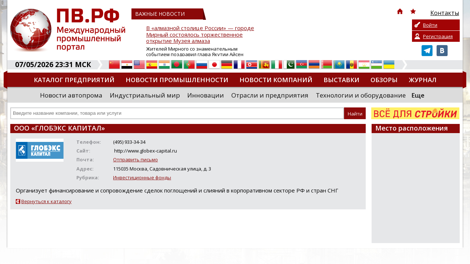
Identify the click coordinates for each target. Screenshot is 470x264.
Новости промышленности (177, 80)
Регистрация (438, 36)
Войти (430, 25)
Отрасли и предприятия (269, 95)
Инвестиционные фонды (142, 177)
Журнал (423, 80)
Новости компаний (275, 80)
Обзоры (384, 80)
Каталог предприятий (74, 80)
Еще (417, 95)
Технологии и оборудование (361, 95)
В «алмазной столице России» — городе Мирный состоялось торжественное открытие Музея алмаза (200, 34)
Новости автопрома (71, 95)
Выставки (341, 80)
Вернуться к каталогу (46, 201)
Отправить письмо (135, 159)
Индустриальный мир (145, 95)
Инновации (205, 95)
